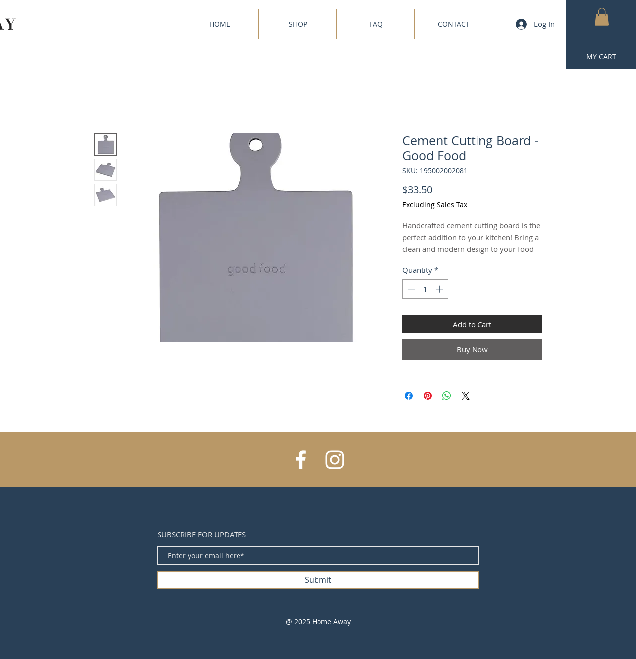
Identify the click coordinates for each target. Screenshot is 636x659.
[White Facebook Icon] (300, 459)
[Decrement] (410, 289)
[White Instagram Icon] (334, 459)
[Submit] (318, 580)
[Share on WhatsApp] (447, 396)
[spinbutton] (425, 289)
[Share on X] (466, 396)
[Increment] (440, 289)
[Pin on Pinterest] (428, 396)
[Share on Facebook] (409, 396)
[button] (601, 17)
